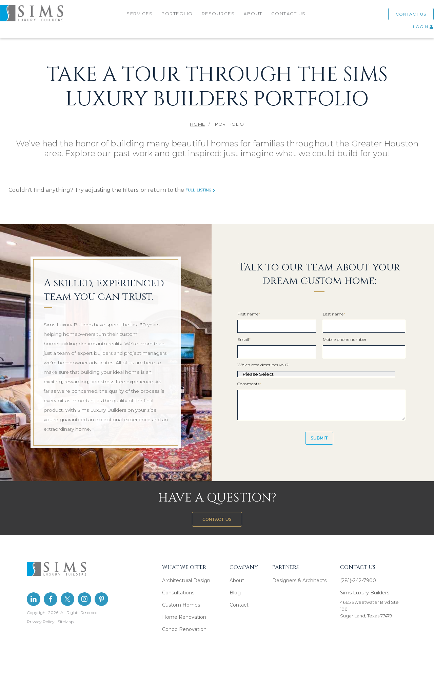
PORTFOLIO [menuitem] (178, 16)
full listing (200, 190)
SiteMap (66, 621)
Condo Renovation (184, 629)
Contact (239, 605)
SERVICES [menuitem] (140, 16)
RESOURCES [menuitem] (219, 16)
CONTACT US (403, 16)
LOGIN (415, 29)
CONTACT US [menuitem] (289, 16)
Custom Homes (181, 605)
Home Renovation (184, 617)
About (237, 580)
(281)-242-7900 (358, 580)
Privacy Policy (41, 621)
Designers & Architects (299, 580)
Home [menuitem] (197, 124)
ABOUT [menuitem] (253, 16)
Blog (235, 593)
